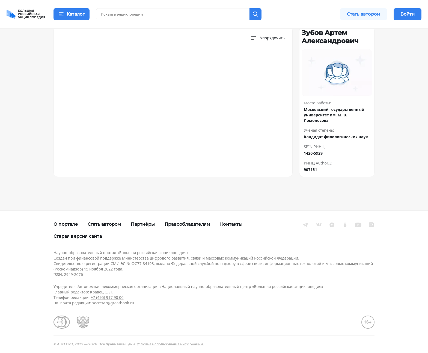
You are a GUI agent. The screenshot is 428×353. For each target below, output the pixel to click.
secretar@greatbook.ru (113, 302)
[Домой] (26, 14)
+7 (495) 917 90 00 (107, 297)
